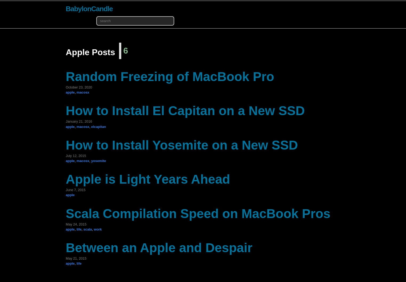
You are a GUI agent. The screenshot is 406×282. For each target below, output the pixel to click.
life (79, 229)
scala (87, 229)
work (98, 229)
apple (70, 92)
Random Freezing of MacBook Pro (170, 77)
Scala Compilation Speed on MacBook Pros (198, 214)
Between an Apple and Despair (159, 248)
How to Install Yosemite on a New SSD (182, 145)
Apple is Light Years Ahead (148, 179)
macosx (83, 92)
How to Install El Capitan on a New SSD (185, 111)
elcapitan (98, 127)
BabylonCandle (89, 9)
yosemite (98, 161)
